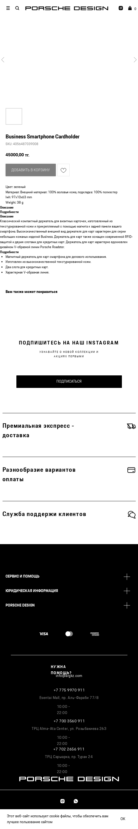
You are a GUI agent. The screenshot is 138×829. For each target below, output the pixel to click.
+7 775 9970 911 (69, 690)
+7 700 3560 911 (69, 721)
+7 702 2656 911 (69, 749)
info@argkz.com (69, 676)
